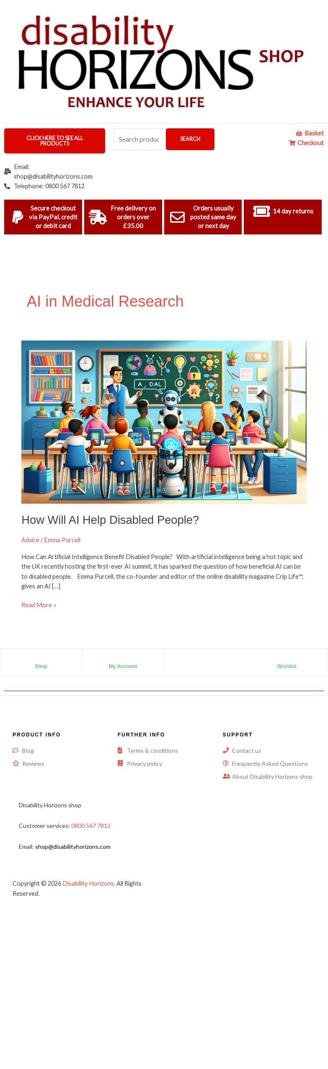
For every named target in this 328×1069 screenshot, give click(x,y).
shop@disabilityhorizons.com (73, 846)
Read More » (38, 604)
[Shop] (41, 659)
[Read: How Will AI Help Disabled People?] (164, 421)
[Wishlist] (286, 659)
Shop (41, 666)
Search (190, 138)
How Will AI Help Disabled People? (110, 519)
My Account (123, 666)
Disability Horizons (88, 883)
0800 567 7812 (91, 825)
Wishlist (286, 666)
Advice (30, 540)
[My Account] (123, 659)
